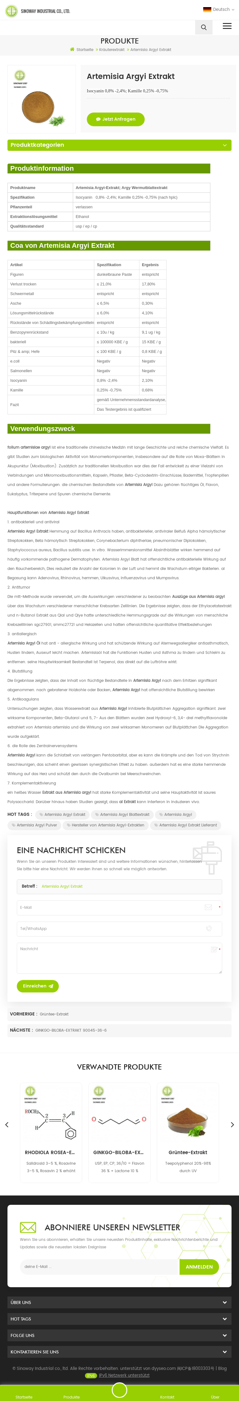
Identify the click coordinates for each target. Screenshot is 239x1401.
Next (232, 1124)
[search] (204, 27)
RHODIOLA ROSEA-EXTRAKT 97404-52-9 (119, 1153)
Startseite (81, 50)
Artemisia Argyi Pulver (34, 825)
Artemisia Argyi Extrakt (62, 815)
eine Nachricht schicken (119, 1390)
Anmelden (199, 1267)
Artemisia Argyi (175, 815)
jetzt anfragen (115, 119)
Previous (6, 1124)
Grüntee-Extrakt (54, 1014)
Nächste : (22, 1030)
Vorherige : (24, 1014)
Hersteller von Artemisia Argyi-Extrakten (105, 825)
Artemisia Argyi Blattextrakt (122, 815)
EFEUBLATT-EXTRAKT (51, 1153)
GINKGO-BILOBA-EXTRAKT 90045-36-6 (71, 1030)
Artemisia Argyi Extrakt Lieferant (185, 825)
